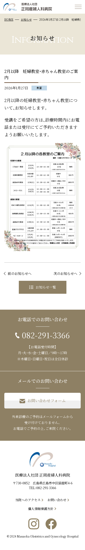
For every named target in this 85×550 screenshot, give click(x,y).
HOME (8, 19)
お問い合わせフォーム (42, 400)
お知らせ (26, 19)
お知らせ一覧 (42, 287)
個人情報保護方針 (40, 508)
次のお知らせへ (65, 273)
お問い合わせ (56, 500)
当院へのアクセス (28, 500)
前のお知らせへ (20, 273)
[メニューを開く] (78, 7)
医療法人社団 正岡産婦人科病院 (42, 475)
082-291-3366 (46, 487)
